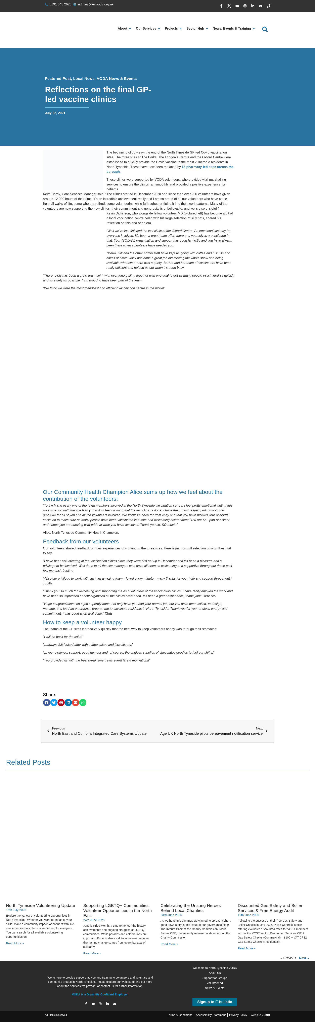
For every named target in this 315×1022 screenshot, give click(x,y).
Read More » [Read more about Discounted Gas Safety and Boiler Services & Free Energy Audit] (247, 948)
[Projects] (174, 28)
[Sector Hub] (197, 28)
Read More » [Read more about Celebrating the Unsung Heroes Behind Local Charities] (169, 944)
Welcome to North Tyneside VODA (214, 967)
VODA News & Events (117, 78)
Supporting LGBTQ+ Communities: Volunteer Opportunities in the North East (117, 910)
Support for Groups (214, 978)
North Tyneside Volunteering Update (40, 905)
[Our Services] (148, 28)
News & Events (215, 988)
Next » (304, 958)
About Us (215, 973)
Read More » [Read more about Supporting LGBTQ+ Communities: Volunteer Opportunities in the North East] (92, 953)
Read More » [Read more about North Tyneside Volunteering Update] (15, 943)
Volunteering (215, 983)
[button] (46, 702)
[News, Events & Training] (234, 28)
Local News (84, 78)
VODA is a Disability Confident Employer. (100, 994)
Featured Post (58, 78)
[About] (125, 28)
